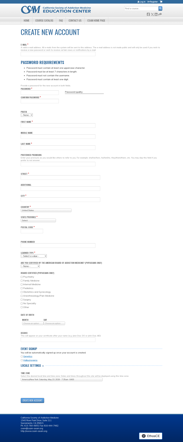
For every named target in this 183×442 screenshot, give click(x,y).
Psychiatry (28, 276)
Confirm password (30, 97)
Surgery (27, 299)
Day (45, 319)
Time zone (25, 373)
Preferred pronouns (31, 154)
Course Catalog (44, 20)
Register (154, 2)
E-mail (24, 44)
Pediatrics (28, 288)
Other (26, 307)
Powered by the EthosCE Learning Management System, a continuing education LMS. (150, 436)
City (23, 195)
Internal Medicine (32, 284)
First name (26, 121)
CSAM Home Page (96, 20)
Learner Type (27, 252)
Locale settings (31, 365)
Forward (159, 13)
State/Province (28, 217)
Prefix (24, 111)
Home (26, 20)
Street (24, 173)
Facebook (148, 13)
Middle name (27, 132)
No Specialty (29, 303)
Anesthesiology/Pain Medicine (38, 295)
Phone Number (28, 241)
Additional (26, 184)
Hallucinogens (30, 360)
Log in (142, 2)
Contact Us (75, 20)
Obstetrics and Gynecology (37, 291)
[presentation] (42, 390)
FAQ (61, 20)
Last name (25, 143)
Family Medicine (31, 280)
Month (25, 319)
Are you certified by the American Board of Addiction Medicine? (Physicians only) (61, 262)
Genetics (27, 356)
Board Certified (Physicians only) (37, 272)
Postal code (27, 227)
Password (26, 88)
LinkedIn (156, 13)
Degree (24, 332)
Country (25, 206)
